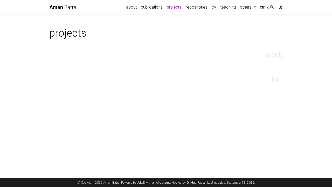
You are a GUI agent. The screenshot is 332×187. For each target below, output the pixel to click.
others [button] (246, 7)
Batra (63, 7)
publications (152, 7)
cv (214, 7)
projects (175, 7)
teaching (228, 7)
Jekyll (141, 182)
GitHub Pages (196, 182)
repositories (197, 7)
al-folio (156, 182)
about (131, 7)
